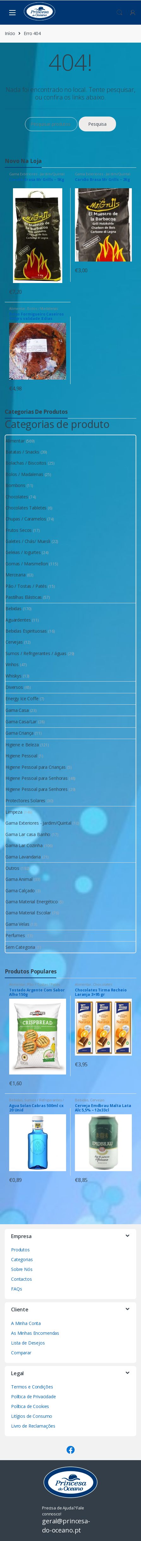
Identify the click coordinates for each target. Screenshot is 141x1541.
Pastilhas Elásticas (23, 597)
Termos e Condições (32, 1387)
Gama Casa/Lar (21, 722)
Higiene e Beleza (22, 745)
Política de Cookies (30, 1406)
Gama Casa (17, 710)
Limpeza (13, 812)
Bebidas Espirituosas (26, 631)
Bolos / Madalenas (42, 308)
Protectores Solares (25, 801)
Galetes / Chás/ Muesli (27, 541)
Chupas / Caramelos (25, 519)
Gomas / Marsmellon (26, 564)
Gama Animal (18, 879)
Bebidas (13, 608)
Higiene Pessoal (21, 756)
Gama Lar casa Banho (27, 834)
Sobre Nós (22, 1269)
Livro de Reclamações (33, 1426)
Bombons (15, 485)
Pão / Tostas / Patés (26, 586)
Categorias (22, 1259)
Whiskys (13, 676)
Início (10, 33)
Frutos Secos (18, 530)
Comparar (21, 1353)
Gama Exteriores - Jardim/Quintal (36, 174)
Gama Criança (19, 733)
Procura (119, 12)
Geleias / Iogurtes (22, 552)
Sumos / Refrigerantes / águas (35, 653)
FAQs (16, 1289)
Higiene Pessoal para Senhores (36, 789)
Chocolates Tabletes (25, 508)
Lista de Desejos (28, 1343)
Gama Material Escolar (28, 913)
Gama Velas (17, 924)
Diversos (14, 687)
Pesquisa (97, 124)
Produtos (20, 1250)
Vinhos (12, 664)
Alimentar (17, 308)
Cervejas (14, 642)
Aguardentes (18, 620)
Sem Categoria (20, 947)
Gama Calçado (20, 891)
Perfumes (15, 935)
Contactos (21, 1279)
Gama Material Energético (31, 902)
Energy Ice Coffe (22, 698)
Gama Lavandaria (23, 857)
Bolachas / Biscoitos (25, 463)
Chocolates (16, 497)
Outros (12, 868)
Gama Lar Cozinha (24, 845)
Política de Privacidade (33, 1397)
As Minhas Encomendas (35, 1333)
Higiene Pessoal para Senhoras (36, 778)
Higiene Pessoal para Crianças (35, 767)
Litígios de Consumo (31, 1416)
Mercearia (15, 575)
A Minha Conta (26, 1323)
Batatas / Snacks (22, 452)
